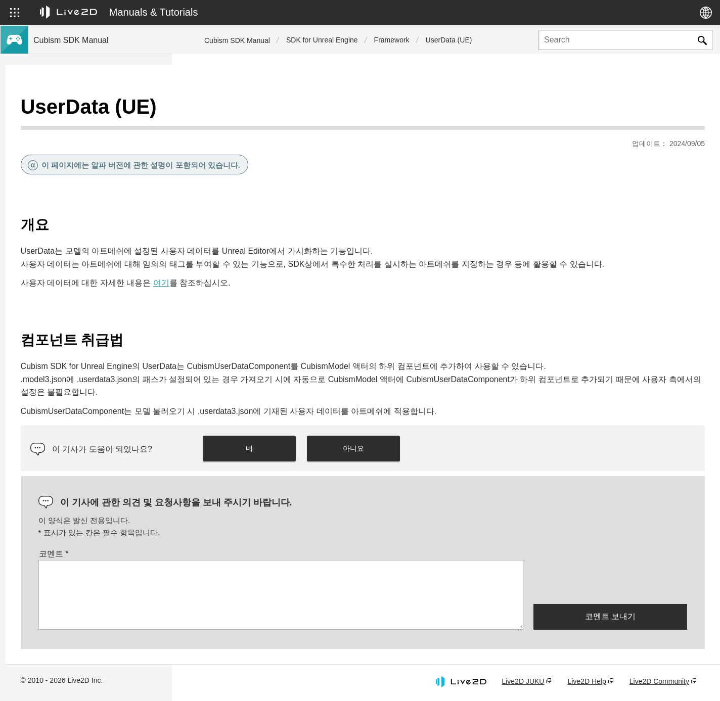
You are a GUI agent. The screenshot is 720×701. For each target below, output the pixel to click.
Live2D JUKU (523, 682)
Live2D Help (586, 682)
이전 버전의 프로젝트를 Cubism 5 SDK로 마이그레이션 (98, 262)
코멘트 (220, 554)
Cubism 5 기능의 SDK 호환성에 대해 (91, 224)
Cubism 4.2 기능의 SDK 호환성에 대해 (94, 241)
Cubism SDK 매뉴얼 (65, 111)
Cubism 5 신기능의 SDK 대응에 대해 (91, 143)
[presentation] (610, 582)
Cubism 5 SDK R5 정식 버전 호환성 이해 (97, 192)
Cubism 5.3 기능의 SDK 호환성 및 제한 (95, 208)
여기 (328, 271)
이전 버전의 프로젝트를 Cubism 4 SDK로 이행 (98, 288)
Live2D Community (659, 682)
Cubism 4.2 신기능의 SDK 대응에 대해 (94, 160)
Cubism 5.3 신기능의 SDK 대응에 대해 (94, 127)
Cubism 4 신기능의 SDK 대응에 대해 (91, 176)
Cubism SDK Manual (237, 40)
